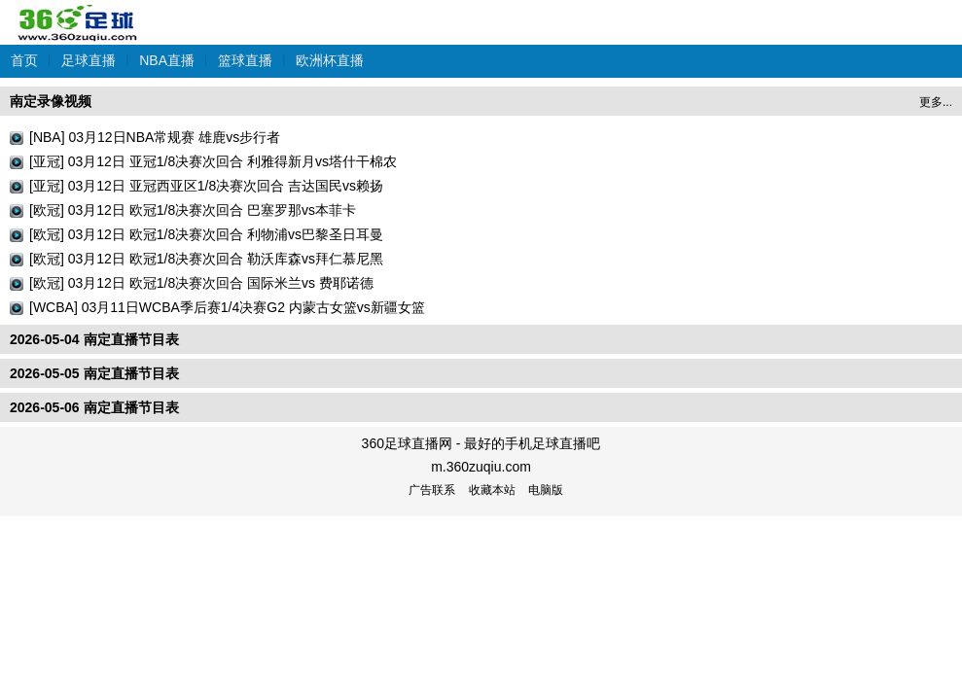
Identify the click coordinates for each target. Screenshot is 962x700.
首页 (24, 60)
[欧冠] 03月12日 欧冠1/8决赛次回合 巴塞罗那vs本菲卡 (192, 210)
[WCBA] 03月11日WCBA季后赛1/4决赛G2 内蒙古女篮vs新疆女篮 (227, 307)
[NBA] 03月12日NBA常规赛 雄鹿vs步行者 (154, 137)
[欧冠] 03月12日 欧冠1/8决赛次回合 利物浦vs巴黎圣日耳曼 (206, 234)
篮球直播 (245, 60)
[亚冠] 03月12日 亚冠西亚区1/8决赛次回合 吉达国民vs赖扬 (206, 185)
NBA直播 (167, 60)
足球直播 (88, 60)
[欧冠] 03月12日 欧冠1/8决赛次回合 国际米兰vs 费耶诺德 (201, 283)
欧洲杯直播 (330, 60)
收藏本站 (492, 490)
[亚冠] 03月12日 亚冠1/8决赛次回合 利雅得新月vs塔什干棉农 (213, 161)
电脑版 (545, 490)
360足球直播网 (78, 13)
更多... (935, 102)
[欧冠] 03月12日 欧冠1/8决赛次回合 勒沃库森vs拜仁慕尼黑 (206, 258)
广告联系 (432, 490)
